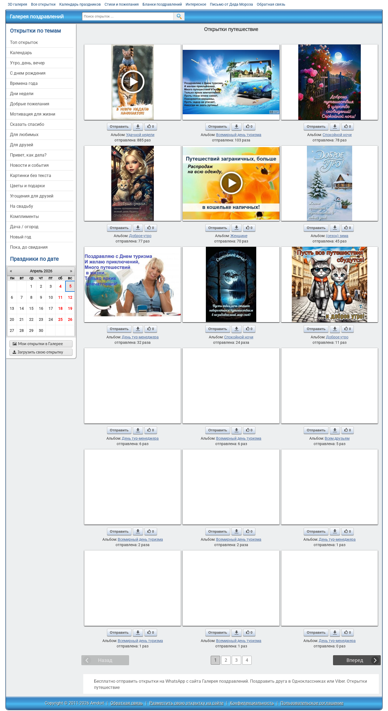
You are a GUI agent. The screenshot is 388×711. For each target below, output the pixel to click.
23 (41, 319)
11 (60, 297)
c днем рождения (28, 73)
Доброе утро (140, 236)
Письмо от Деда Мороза (231, 4)
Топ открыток (24, 42)
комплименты (24, 216)
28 (21, 330)
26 (70, 319)
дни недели (21, 93)
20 (12, 319)
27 (12, 330)
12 (70, 297)
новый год (20, 237)
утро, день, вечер (27, 62)
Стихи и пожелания (122, 4)
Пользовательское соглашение (311, 703)
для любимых (24, 134)
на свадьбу (21, 206)
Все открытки (43, 4)
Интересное (196, 4)
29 (31, 330)
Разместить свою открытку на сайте (186, 703)
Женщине (238, 236)
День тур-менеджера (140, 337)
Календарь (21, 52)
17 (50, 308)
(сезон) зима (337, 236)
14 (21, 308)
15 (31, 308)
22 (31, 319)
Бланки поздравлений (162, 4)
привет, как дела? (28, 155)
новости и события (29, 165)
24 (50, 319)
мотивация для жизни (32, 114)
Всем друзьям (337, 438)
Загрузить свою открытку (38, 352)
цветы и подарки (27, 185)
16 (41, 308)
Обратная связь (271, 4)
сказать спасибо (27, 124)
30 (41, 330)
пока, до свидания (29, 247)
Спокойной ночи (337, 135)
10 (50, 297)
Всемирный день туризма (238, 135)
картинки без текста (30, 175)
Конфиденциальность (252, 703)
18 (60, 308)
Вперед (355, 660)
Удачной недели (140, 135)
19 (70, 308)
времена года (24, 83)
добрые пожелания (29, 103)
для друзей (21, 144)
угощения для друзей (31, 196)
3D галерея (17, 4)
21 (21, 319)
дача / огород (24, 226)
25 (60, 319)
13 (12, 308)
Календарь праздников (80, 4)
